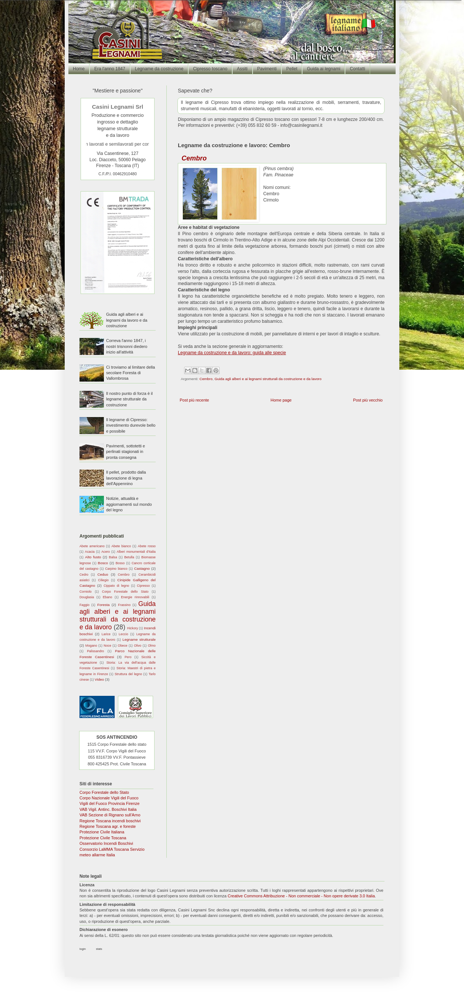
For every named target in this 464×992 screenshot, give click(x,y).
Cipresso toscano (210, 68)
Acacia (90, 551)
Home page (281, 400)
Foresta (103, 605)
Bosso (120, 563)
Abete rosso (147, 546)
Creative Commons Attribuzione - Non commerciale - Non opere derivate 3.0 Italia (301, 896)
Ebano (107, 597)
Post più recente (194, 400)
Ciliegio (103, 580)
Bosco (103, 563)
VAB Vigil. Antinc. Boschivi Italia (107, 809)
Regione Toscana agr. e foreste (107, 826)
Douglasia (86, 597)
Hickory (132, 628)
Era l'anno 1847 (109, 68)
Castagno (142, 568)
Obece (123, 645)
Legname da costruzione (159, 68)
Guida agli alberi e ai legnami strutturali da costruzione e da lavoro (267, 379)
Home (79, 68)
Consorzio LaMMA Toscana (104, 849)
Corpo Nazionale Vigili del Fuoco (108, 798)
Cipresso (143, 586)
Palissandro (95, 651)
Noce (107, 645)
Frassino (124, 605)
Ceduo (102, 574)
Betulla (129, 557)
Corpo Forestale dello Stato (125, 591)
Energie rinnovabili (135, 597)
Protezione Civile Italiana (101, 832)
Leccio (123, 634)
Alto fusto (93, 557)
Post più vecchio (368, 400)
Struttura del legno (128, 674)
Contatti (357, 68)
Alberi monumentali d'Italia (136, 551)
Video (99, 679)
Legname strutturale (139, 639)
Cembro (206, 379)
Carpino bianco (116, 569)
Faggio (84, 605)
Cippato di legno (116, 586)
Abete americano (92, 546)
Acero (105, 551)
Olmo (152, 645)
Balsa (113, 557)
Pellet (291, 68)
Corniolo (85, 591)
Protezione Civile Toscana (102, 838)
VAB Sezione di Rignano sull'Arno (109, 815)
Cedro (83, 574)
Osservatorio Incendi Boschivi (106, 843)
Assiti (242, 68)
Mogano (91, 645)
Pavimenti (267, 68)
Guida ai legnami (323, 68)
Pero (128, 657)
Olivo (137, 645)
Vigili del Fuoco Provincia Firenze (109, 803)
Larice (106, 634)
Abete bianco (121, 546)
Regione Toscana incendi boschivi (110, 821)
